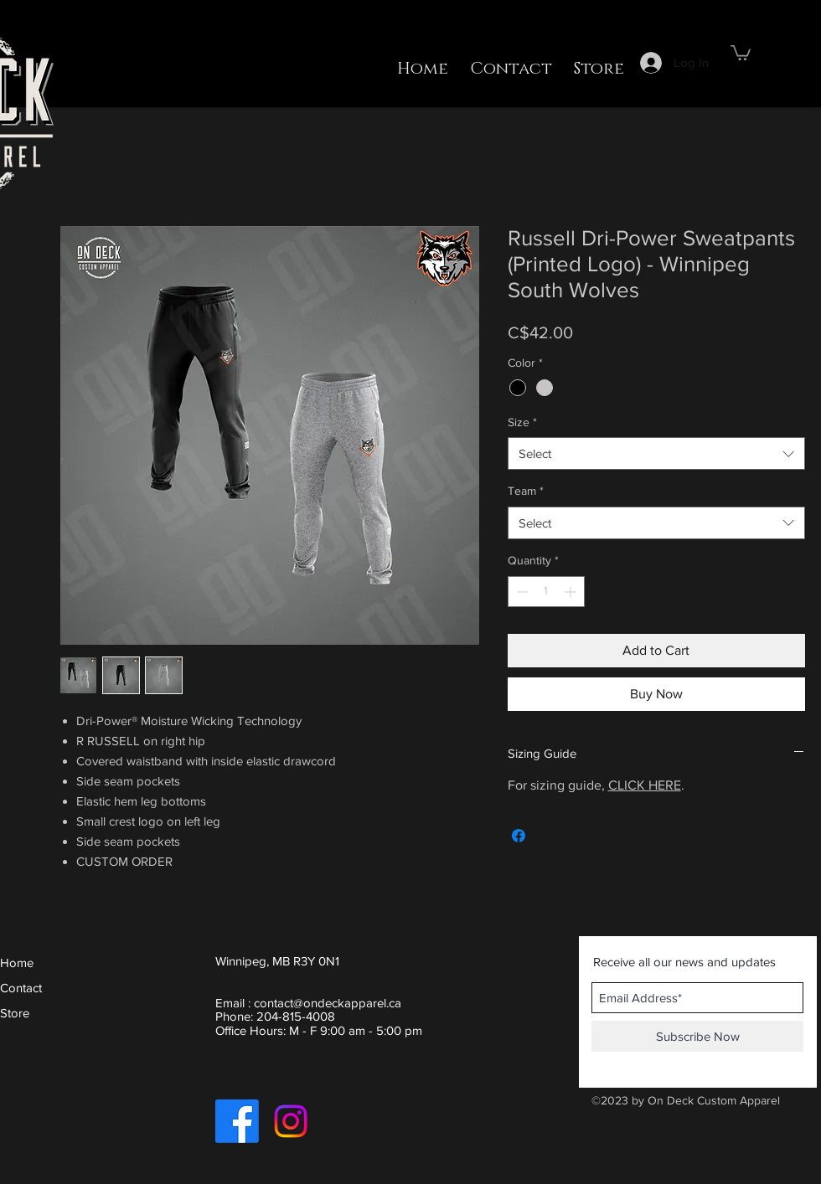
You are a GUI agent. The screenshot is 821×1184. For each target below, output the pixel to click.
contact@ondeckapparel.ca (327, 1003)
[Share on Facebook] (519, 836)
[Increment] (571, 591)
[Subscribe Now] (697, 1036)
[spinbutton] (546, 591)
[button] (741, 52)
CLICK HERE (644, 785)
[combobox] (656, 453)
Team (526, 490)
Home (17, 962)
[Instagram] (290, 1121)
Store (14, 1013)
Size (522, 422)
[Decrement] (520, 591)
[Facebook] (237, 1121)
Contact (21, 988)
